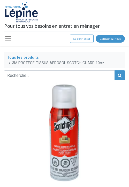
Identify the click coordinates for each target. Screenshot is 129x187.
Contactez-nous (110, 39)
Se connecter (81, 39)
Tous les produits (23, 57)
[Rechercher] (120, 75)
